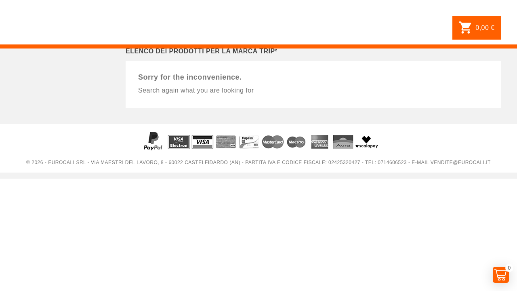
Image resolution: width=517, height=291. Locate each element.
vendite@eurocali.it (461, 162)
